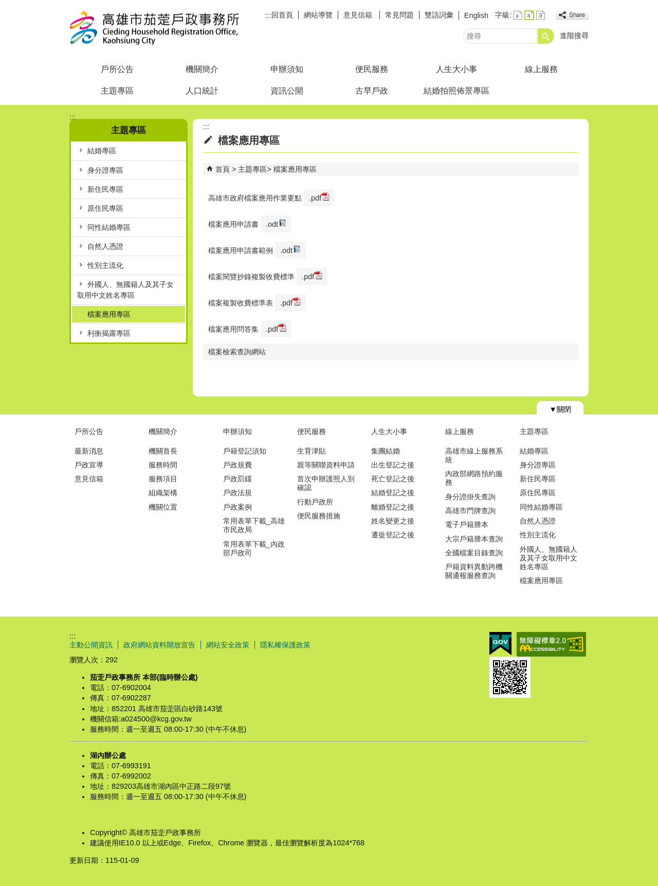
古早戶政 (371, 90)
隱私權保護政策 (285, 645)
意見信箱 (358, 15)
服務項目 (163, 479)
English (476, 15)
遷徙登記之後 (392, 535)
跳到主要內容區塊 (5, 5)
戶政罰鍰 (237, 479)
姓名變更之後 (392, 521)
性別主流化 (105, 265)
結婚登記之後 (392, 493)
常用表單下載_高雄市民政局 (254, 525)
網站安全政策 (227, 645)
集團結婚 (385, 451)
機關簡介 (202, 69)
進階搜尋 (574, 35)
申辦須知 (286, 69)
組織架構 (163, 493)
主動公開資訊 (91, 645)
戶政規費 (237, 465)
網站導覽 (318, 15)
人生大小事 (456, 69)
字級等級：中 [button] (529, 15)
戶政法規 (237, 493)
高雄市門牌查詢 (470, 511)
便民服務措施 (318, 516)
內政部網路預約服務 (474, 477)
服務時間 (163, 465)
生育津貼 (311, 451)
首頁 (222, 169)
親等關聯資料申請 (326, 465)
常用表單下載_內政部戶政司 (254, 548)
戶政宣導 (89, 465)
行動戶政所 (315, 502)
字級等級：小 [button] (518, 15)
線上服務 (541, 69)
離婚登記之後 (392, 507)
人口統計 (202, 90)
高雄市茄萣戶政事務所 (156, 27)
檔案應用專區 (109, 314)
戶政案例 (237, 507)
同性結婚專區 (109, 227)
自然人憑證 (105, 246)
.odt (276, 223)
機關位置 (163, 507)
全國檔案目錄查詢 (474, 553)
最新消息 (89, 451)
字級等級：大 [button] (540, 15)
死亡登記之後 (392, 479)
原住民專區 (105, 208)
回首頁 (282, 15)
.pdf (319, 197)
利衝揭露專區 (109, 333)
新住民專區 (105, 189)
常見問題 (399, 15)
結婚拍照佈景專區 (456, 90)
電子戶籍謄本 (466, 524)
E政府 (500, 643)
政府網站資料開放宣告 (159, 645)
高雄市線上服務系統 (474, 455)
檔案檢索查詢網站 (237, 352)
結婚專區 (101, 151)
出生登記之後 (392, 465)
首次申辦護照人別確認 (326, 483)
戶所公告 (117, 69)
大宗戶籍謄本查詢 (474, 539)
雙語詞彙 (439, 15)
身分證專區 (105, 170)
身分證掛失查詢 (470, 497)
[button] (546, 36)
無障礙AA (551, 644)
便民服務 (371, 69)
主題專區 (117, 90)
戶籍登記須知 (244, 451)
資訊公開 (286, 90)
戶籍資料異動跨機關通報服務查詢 (474, 571)
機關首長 (163, 451)
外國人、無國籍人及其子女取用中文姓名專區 (125, 289)
